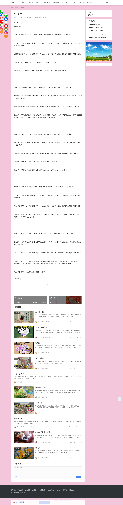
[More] (1, 32)
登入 (107, 2)
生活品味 (46, 2)
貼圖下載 (81, 2)
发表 (78, 478)
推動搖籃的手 (40, 389)
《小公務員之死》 (42, 327)
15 (80, 337)
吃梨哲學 (38, 343)
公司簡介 (22, 2)
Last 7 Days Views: (94, 31)
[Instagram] (1, 28)
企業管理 (64, 2)
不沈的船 (38, 404)
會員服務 (89, 2)
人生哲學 (38, 2)
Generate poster (44, 502)
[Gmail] (1, 18)
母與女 (37, 449)
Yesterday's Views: (94, 27)
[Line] (1, 11)
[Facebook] (1, 14)
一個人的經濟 (19, 375)
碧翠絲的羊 (18, 420)
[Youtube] (1, 21)
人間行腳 (37, 17)
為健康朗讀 (56, 2)
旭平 (15, 17)
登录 (16, 478)
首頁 (12, 7)
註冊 (111, 2)
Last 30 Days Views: (94, 34)
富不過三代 (39, 312)
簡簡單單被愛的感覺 (43, 434)
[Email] (1, 25)
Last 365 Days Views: (95, 37)
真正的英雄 (39, 359)
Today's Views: (93, 24)
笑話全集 (73, 2)
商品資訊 (31, 2)
